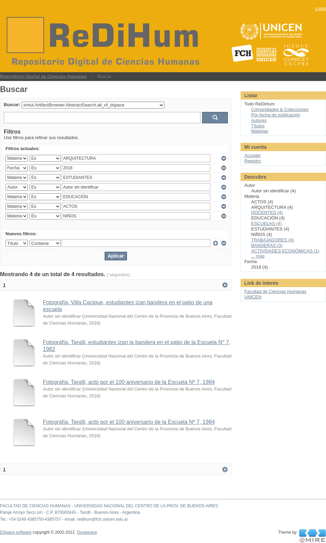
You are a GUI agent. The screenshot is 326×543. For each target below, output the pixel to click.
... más (258, 256)
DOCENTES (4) (267, 212)
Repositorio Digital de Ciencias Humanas (43, 76)
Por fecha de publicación (275, 114)
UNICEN (252, 296)
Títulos (258, 125)
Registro (252, 160)
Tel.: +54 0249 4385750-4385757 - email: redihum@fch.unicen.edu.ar (64, 519)
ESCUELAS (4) (266, 223)
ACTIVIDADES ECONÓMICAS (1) (285, 250)
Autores (259, 120)
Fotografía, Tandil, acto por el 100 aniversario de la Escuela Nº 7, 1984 (129, 382)
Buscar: (12, 104)
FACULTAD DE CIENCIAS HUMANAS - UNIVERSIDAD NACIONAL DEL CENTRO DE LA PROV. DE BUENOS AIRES (109, 506)
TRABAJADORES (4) (272, 239)
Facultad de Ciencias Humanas (275, 291)
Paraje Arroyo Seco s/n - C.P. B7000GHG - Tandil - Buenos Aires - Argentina (70, 512)
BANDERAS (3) (266, 245)
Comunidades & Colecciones (279, 109)
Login (320, 8)
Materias (259, 131)
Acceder (252, 155)
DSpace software (16, 532)
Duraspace (87, 532)
